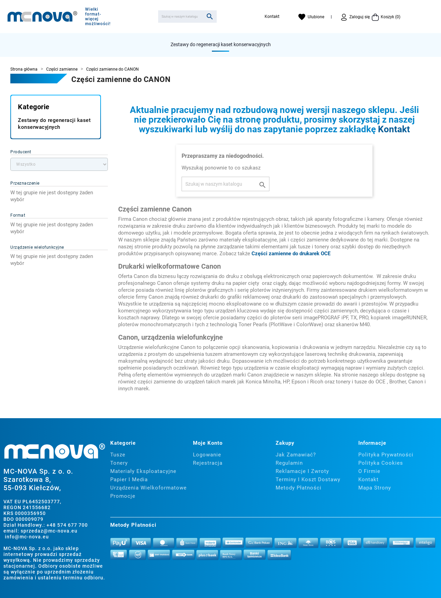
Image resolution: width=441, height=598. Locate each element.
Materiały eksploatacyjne (143, 471)
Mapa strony (374, 488)
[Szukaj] (187, 16)
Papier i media (129, 479)
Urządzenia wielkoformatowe (148, 488)
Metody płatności (298, 488)
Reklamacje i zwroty (302, 471)
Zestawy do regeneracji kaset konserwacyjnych (221, 44)
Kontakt (272, 16)
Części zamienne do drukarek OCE (291, 253)
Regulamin (289, 463)
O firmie (369, 471)
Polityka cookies (380, 463)
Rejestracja (208, 463)
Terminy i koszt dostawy (308, 479)
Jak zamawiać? (296, 455)
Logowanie (207, 455)
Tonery (119, 463)
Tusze (117, 455)
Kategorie (34, 107)
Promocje (122, 496)
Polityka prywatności (385, 455)
